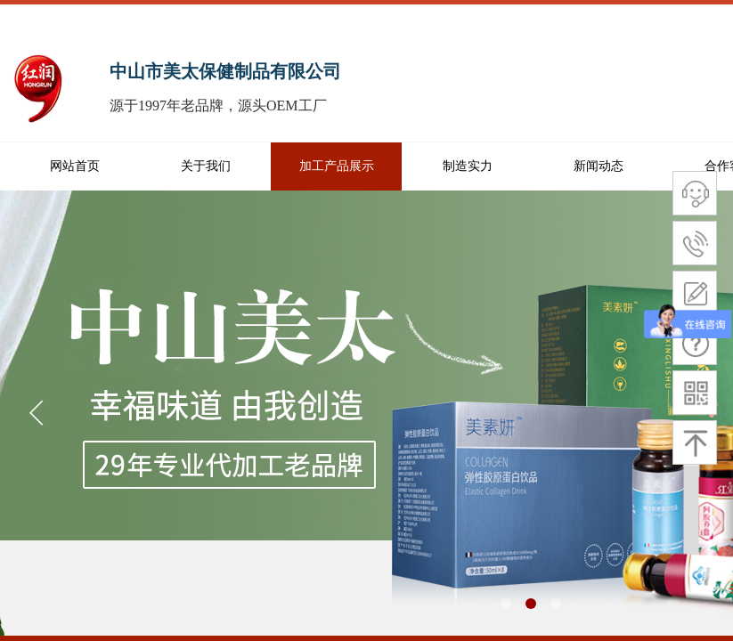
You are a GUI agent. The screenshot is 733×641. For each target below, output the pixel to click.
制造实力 (468, 166)
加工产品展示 (336, 166)
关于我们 (206, 166)
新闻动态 (598, 166)
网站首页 (75, 166)
